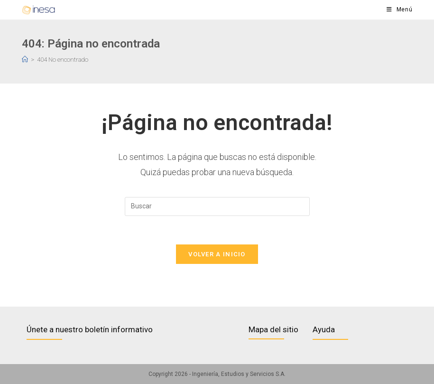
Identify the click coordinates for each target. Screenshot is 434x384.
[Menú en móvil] (400, 9)
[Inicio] (25, 59)
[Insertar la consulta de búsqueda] (217, 206)
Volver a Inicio (217, 254)
